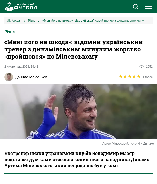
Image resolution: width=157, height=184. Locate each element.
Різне (9, 32)
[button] (135, 7)
